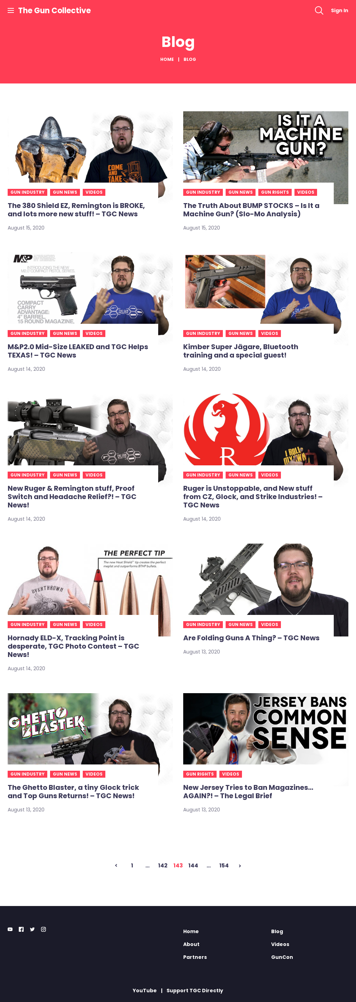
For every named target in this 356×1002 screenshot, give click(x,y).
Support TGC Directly (195, 990)
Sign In (339, 10)
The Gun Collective (54, 10)
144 (193, 865)
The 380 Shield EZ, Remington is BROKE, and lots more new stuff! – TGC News (76, 210)
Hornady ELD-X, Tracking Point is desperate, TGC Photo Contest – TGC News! (73, 646)
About (191, 944)
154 (224, 865)
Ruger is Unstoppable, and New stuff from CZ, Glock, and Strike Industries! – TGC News (253, 496)
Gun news (65, 192)
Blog (277, 931)
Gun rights (275, 192)
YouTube (145, 990)
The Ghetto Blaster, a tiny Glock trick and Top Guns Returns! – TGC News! (73, 792)
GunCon (282, 957)
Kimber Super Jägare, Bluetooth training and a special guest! (240, 351)
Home (167, 59)
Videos (94, 192)
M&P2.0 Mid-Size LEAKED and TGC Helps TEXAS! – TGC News (78, 351)
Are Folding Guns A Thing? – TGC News (251, 638)
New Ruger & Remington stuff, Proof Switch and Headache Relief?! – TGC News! (72, 496)
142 (163, 865)
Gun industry (27, 192)
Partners (195, 957)
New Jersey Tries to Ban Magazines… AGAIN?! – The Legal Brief (248, 792)
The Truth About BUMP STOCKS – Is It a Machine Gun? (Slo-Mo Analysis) (251, 210)
